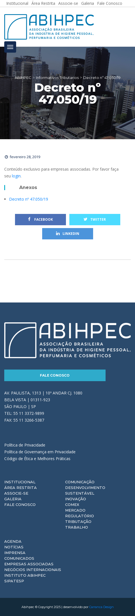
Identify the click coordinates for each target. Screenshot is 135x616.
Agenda (13, 541)
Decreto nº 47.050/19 (28, 199)
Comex (72, 504)
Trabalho (76, 527)
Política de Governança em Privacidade (40, 451)
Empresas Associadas (28, 564)
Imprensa (14, 552)
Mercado (75, 510)
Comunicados (19, 558)
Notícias (13, 547)
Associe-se (16, 493)
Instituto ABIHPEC (25, 575)
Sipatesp (14, 581)
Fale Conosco (55, 375)
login (16, 176)
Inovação (75, 499)
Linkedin (67, 233)
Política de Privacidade (24, 445)
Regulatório (79, 516)
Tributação (78, 521)
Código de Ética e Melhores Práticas (37, 458)
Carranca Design (101, 607)
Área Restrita (20, 487)
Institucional (19, 482)
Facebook (40, 219)
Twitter (94, 219)
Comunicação (80, 482)
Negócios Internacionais (32, 569)
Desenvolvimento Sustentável (85, 490)
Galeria (13, 499)
